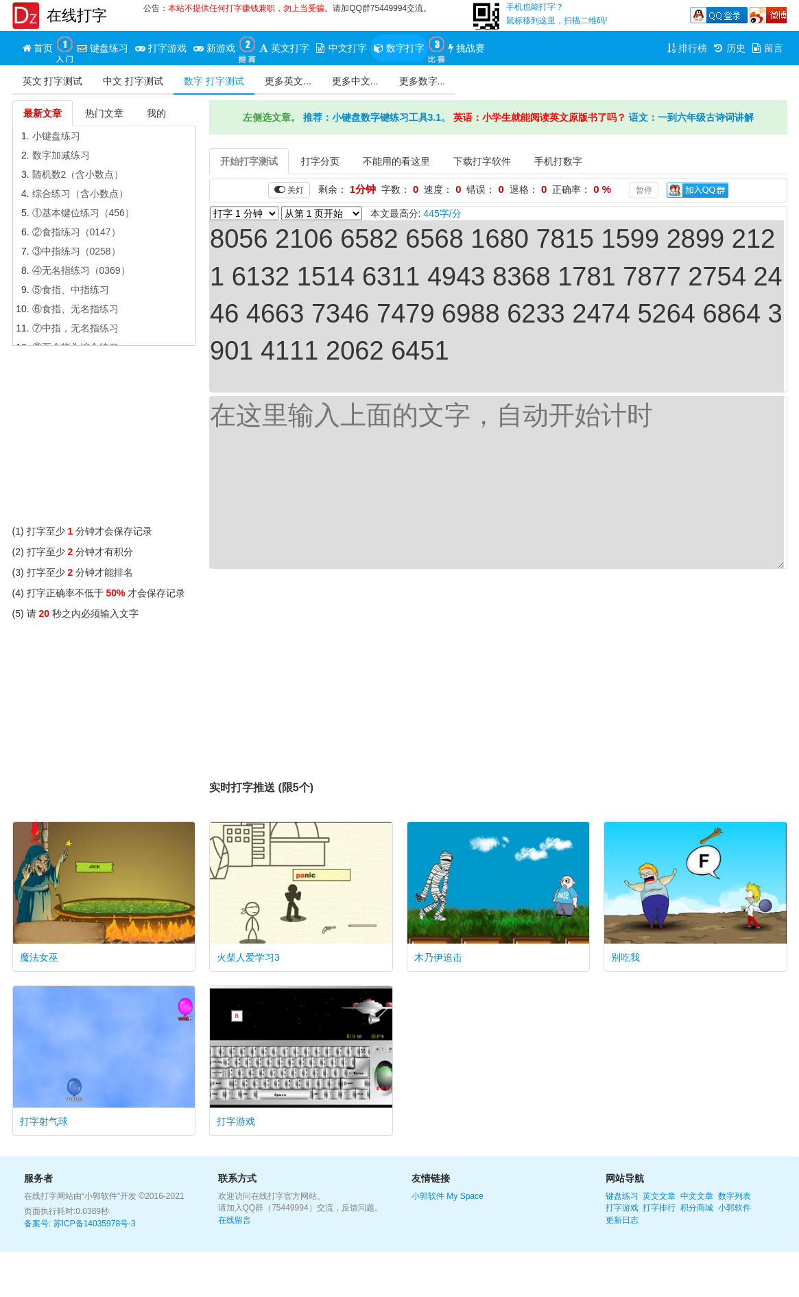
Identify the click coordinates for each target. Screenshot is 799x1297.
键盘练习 (622, 1196)
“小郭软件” (101, 1196)
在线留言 (234, 1220)
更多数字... (422, 80)
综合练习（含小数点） (80, 193)
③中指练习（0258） (76, 251)
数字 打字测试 (214, 80)
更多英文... (288, 80)
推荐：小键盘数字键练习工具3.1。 (377, 117)
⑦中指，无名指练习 (75, 328)
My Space (464, 1196)
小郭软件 (428, 1196)
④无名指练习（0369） (81, 270)
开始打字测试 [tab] (249, 161)
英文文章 (659, 1196)
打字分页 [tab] (320, 161)
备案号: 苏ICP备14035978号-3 (80, 1223)
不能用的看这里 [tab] (396, 161)
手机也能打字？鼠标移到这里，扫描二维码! (556, 13)
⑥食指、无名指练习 (75, 308)
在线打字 (77, 15)
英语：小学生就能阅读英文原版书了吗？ (539, 117)
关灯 (289, 190)
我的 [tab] (156, 113)
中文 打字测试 (133, 80)
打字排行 (659, 1208)
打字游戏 (622, 1208)
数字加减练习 (61, 155)
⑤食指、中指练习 (70, 289)
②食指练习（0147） (76, 231)
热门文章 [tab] (104, 113)
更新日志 (622, 1220)
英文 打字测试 (53, 80)
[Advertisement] (104, 438)
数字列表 (734, 1196)
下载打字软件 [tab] (482, 161)
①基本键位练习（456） (83, 212)
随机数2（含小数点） (78, 174)
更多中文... (355, 80)
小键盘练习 (56, 135)
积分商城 (696, 1208)
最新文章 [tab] (42, 113)
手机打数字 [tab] (558, 161)
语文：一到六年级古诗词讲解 (691, 117)
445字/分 (442, 213)
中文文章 (696, 1196)
